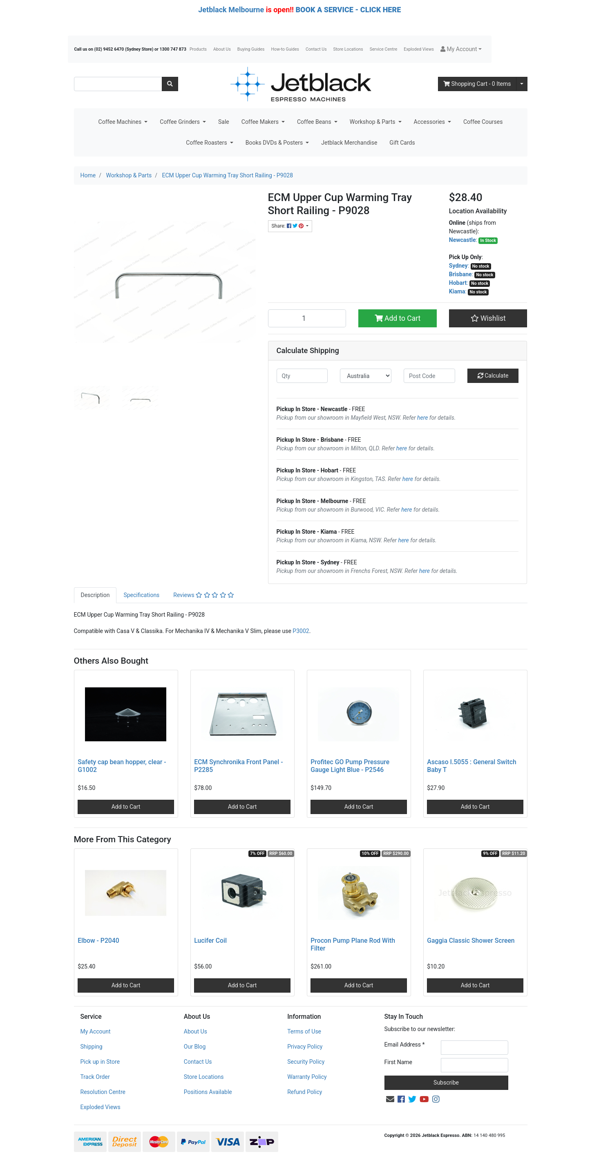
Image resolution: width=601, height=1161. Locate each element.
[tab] (95, 595)
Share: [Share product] (288, 226)
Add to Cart (398, 318)
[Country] (365, 376)
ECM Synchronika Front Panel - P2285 (238, 766)
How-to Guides (285, 49)
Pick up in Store (100, 1061)
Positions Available (208, 1092)
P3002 (301, 631)
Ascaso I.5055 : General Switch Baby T (471, 766)
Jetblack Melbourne (231, 9)
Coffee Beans (315, 122)
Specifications (141, 595)
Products (198, 49)
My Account (95, 1031)
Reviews (203, 595)
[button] (461, 49)
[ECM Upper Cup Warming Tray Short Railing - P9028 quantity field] (307, 318)
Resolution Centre (102, 1092)
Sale (223, 122)
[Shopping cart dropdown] (521, 84)
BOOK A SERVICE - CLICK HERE (348, 9)
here (422, 417)
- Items (477, 84)
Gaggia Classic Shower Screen (470, 940)
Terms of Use (304, 1031)
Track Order (95, 1077)
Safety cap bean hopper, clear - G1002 (122, 766)
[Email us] (390, 1099)
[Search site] (170, 84)
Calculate (493, 375)
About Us (222, 49)
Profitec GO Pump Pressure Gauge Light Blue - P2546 (350, 766)
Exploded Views (419, 49)
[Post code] (429, 376)
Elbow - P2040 (98, 940)
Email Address (404, 1044)
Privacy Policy (304, 1046)
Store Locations (348, 49)
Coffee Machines (120, 122)
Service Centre (383, 49)
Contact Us (316, 49)
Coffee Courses (483, 122)
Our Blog (195, 1046)
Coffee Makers (260, 122)
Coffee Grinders (180, 122)
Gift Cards (402, 142)
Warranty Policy (307, 1077)
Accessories (430, 122)
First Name (398, 1062)
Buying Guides (251, 49)
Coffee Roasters (207, 142)
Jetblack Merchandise (349, 142)
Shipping (91, 1046)
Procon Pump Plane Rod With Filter (353, 944)
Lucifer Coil (210, 940)
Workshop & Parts (373, 122)
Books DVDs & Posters (275, 142)
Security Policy (305, 1061)
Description (95, 595)
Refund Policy (304, 1092)
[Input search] (118, 84)
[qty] (302, 376)
